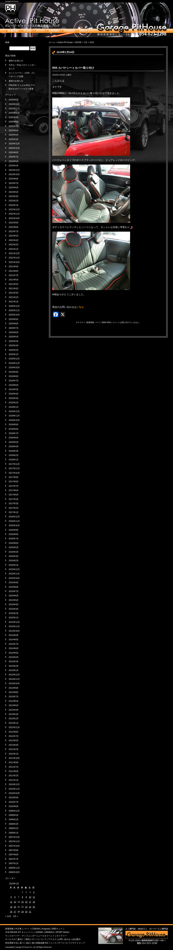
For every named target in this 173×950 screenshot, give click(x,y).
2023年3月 (14, 196)
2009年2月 (14, 819)
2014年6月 (14, 648)
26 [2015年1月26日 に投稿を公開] (11, 912)
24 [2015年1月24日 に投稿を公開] (30, 907)
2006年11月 (14, 868)
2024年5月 (14, 161)
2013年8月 (14, 692)
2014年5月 (14, 653)
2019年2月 (14, 402)
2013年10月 (14, 683)
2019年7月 (14, 380)
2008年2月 (14, 828)
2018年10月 (14, 420)
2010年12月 (14, 784)
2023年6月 (14, 187)
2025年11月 (14, 108)
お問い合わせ (64, 939)
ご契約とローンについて (35, 939)
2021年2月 (14, 297)
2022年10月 (14, 218)
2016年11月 (14, 521)
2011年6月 (14, 771)
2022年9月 (14, 222)
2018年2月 (14, 455)
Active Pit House (65, 42)
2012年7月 (14, 736)
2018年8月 (14, 429)
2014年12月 (14, 622)
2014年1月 (14, 670)
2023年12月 (14, 170)
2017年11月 (14, 468)
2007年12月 (14, 837)
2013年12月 (14, 674)
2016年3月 (14, 556)
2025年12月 (14, 104)
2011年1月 (14, 780)
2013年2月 (14, 718)
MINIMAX (49, 932)
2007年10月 (14, 846)
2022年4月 (14, 240)
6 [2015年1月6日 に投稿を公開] (15, 897)
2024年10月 (14, 148)
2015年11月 (14, 573)
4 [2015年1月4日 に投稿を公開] (33, 892)
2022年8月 (14, 227)
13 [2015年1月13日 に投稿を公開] (15, 902)
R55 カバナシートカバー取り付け (73, 67)
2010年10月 (14, 793)
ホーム (52, 42)
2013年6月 (14, 701)
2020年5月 (14, 337)
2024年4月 (14, 165)
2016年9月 (14, 530)
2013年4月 (14, 710)
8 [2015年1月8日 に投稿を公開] (22, 897)
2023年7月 (14, 183)
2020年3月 (14, 345)
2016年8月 (14, 534)
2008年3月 (14, 824)
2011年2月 (14, 775)
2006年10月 (14, 872)
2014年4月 (14, 657)
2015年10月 (14, 578)
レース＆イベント (46, 936)
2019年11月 (14, 363)
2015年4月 (14, 604)
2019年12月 (14, 358)
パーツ (39, 31)
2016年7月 (14, 538)
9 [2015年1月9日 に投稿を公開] (26, 897)
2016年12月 (14, 516)
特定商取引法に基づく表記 (17, 943)
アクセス (52, 939)
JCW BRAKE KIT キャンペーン (19, 932)
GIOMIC (39, 932)
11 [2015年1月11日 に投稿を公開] (34, 897)
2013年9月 (14, 688)
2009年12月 (14, 811)
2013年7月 (14, 696)
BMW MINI (106, 322)
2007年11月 (14, 841)
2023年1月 (14, 205)
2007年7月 (14, 859)
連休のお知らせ (16, 60)
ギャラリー (61, 936)
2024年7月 (14, 157)
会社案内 (76, 939)
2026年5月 (14, 100)
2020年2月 (14, 350)
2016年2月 (14, 560)
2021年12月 (14, 253)
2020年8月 (14, 323)
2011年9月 (14, 762)
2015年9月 (14, 582)
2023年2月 (14, 200)
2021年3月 (14, 293)
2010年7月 (14, 802)
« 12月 (8, 916)
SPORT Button (62, 932)
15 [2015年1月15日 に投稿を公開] (22, 902)
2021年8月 (14, 271)
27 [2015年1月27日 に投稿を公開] (15, 912)
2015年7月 (14, 591)
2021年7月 (14, 275)
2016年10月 (14, 525)
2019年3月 (14, 398)
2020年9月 (14, 319)
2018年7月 (14, 433)
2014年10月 (14, 631)
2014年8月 (14, 639)
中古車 (26, 31)
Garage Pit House (11, 1)
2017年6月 (14, 490)
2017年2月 (14, 508)
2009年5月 (14, 815)
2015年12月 (14, 569)
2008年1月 (14, 833)
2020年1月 (14, 354)
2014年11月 (14, 626)
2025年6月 (14, 130)
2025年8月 (14, 121)
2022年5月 (14, 236)
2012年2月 (14, 749)
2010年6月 (14, 806)
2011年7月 (14, 767)
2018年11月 (14, 416)
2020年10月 (14, 315)
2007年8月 (14, 854)
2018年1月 (14, 459)
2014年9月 (14, 635)
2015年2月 (14, 613)
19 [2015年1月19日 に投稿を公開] (11, 907)
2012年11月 (14, 727)
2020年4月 (14, 341)
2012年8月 (14, 732)
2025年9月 (14, 117)
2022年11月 (14, 214)
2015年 (78, 42)
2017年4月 (14, 499)
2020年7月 (14, 328)
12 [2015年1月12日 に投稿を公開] (11, 902)
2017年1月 (14, 512)
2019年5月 (14, 389)
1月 (85, 42)
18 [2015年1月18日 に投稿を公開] (34, 902)
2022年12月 (14, 209)
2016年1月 (14, 565)
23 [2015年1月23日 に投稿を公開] (26, 907)
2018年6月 (14, 437)
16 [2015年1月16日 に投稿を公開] (26, 902)
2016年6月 (14, 543)
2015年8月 (14, 587)
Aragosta (68, 31)
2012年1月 (14, 754)
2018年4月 (14, 446)
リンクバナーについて (60, 943)
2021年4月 (14, 288)
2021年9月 (14, 266)
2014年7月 (14, 644)
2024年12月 (14, 143)
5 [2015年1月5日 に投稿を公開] (11, 897)
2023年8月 (14, 179)
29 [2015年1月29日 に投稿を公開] (22, 912)
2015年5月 (14, 600)
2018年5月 (14, 442)
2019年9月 (14, 372)
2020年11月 (14, 310)
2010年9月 (14, 797)
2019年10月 (14, 367)
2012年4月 (14, 745)
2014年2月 (14, 666)
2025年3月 (14, 139)
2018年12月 (14, 411)
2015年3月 (14, 609)
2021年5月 (14, 284)
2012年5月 (14, 740)
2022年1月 (14, 249)
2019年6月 (14, 385)
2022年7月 (14, 231)
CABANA (53, 31)
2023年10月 (14, 174)
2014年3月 (14, 661)
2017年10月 (14, 473)
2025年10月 (14, 113)
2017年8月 (14, 481)
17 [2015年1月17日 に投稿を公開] (30, 902)
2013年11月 (14, 679)
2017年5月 (14, 494)
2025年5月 (14, 135)
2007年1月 (14, 863)
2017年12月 (14, 464)
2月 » (15, 916)
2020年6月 (14, 332)
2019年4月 (14, 394)
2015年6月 (14, 595)
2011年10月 (14, 758)
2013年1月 (14, 723)
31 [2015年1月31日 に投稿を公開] (30, 912)
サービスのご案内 (13, 939)
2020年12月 (14, 306)
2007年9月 (14, 850)
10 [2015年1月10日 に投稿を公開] (30, 897)
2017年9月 (14, 477)
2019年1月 (14, 407)
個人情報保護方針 (40, 943)
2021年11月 (14, 258)
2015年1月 (14, 617)
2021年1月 (14, 301)
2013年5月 (14, 705)
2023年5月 (14, 192)
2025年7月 (14, 126)
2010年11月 (14, 789)
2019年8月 (14, 376)
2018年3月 (14, 451)
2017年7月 (14, 486)
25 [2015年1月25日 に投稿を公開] (34, 907)
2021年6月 (14, 279)
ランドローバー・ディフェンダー (20, 936)
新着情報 (12, 31)
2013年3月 (14, 714)
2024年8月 (14, 152)
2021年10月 (14, 262)
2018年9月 (14, 424)
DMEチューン (86, 31)
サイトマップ (78, 943)
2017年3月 (14, 503)
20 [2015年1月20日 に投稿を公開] (15, 907)
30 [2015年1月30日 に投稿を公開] (26, 912)
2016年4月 (14, 552)
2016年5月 (14, 547)
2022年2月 (14, 244)
